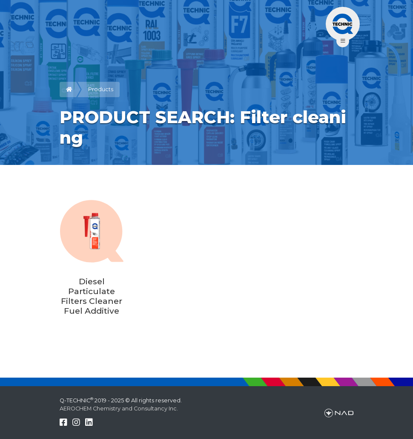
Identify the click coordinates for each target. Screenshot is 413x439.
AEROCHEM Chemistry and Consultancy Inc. (119, 408)
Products (100, 89)
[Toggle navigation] (343, 24)
